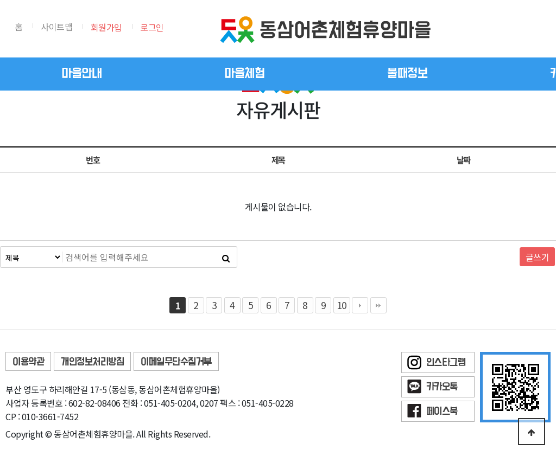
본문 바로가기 (0, 0)
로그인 (152, 27)
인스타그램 (446, 362)
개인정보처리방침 (92, 362)
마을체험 (244, 73)
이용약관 (28, 362)
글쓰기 (537, 257)
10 (342, 305)
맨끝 (378, 305)
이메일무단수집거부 (176, 362)
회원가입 (106, 27)
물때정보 (407, 73)
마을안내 (81, 73)
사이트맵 (56, 26)
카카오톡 (442, 387)
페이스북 (442, 411)
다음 (360, 305)
